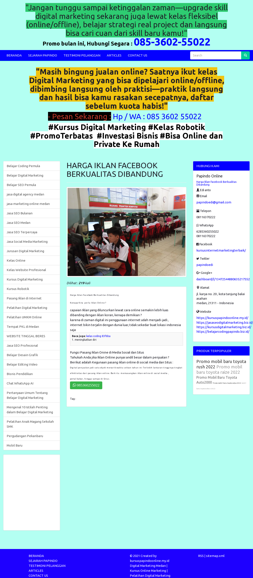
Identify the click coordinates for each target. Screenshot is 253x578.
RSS (201, 556)
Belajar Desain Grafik (22, 355)
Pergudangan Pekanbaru (25, 436)
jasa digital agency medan (25, 194)
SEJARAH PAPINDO (42, 55)
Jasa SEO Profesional (22, 345)
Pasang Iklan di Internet (24, 298)
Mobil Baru (14, 445)
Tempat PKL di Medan (23, 326)
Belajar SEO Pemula (21, 185)
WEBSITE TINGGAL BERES (26, 336)
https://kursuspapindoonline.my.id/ (222, 318)
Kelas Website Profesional (26, 270)
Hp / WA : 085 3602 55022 (158, 116)
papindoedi (204, 265)
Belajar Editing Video (22, 364)
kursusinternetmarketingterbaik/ (221, 250)
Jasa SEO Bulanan (20, 213)
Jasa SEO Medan (18, 222)
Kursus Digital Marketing (25, 279)
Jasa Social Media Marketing (27, 241)
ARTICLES (114, 55)
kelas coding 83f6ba (98, 336)
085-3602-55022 (172, 41)
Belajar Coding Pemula (23, 166)
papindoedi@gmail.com (213, 202)
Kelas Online (16, 260)
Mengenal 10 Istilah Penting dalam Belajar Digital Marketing (30, 409)
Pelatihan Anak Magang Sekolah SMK (30, 424)
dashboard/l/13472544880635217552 (223, 279)
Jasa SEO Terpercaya (22, 232)
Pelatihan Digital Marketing (27, 308)
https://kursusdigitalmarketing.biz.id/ (223, 327)
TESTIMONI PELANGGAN (82, 55)
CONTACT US (137, 55)
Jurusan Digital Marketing (25, 251)
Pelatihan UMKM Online (24, 317)
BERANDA (14, 55)
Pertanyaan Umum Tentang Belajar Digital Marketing (27, 395)
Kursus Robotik (18, 289)
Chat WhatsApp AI (20, 383)
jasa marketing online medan (28, 204)
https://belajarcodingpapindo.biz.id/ (222, 331)
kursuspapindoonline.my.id (149, 561)
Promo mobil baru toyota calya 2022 (227, 383)
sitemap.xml (215, 556)
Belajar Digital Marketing (25, 175)
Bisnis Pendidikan (20, 374)
